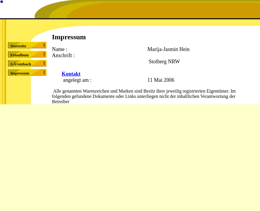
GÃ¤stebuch (20, 64)
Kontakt (71, 74)
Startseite (18, 46)
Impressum (19, 73)
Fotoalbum (19, 55)
